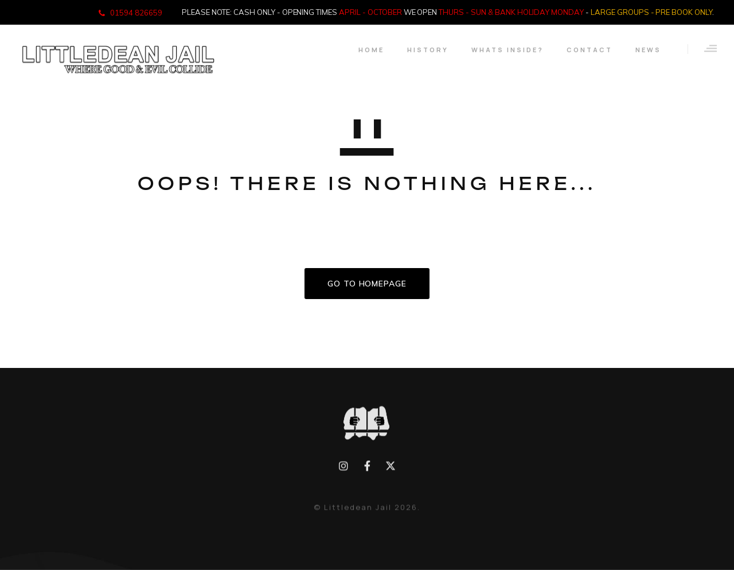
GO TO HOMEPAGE (367, 283)
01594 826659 (136, 12)
